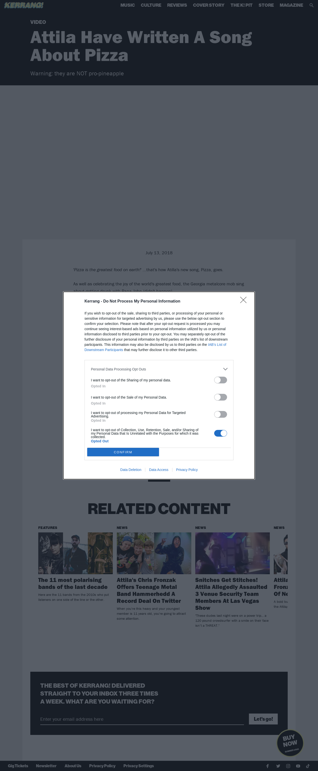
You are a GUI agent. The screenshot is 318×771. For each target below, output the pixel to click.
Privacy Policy (187, 470)
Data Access (158, 470)
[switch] (220, 380)
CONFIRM (123, 452)
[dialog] (159, 385)
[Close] (245, 301)
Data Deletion (130, 470)
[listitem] (159, 369)
